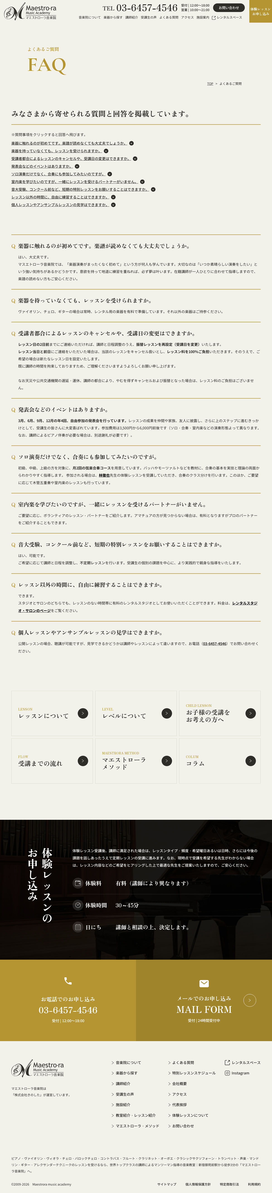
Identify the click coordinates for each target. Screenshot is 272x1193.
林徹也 (104, 475)
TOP (210, 83)
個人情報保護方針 (198, 1182)
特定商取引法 (229, 1182)
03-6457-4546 (214, 642)
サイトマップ (166, 1182)
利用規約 (254, 1182)
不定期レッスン (92, 562)
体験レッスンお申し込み (260, 11)
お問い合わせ (229, 7)
